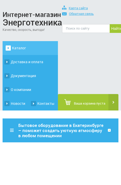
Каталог (19, 47)
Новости (18, 103)
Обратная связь (78, 14)
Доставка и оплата (27, 61)
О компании (21, 89)
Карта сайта (75, 8)
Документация (23, 75)
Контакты (45, 103)
